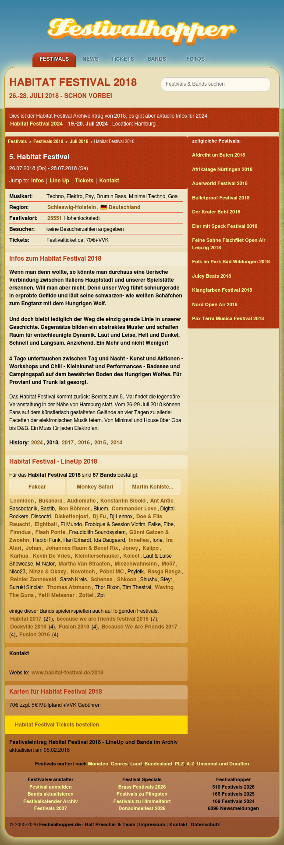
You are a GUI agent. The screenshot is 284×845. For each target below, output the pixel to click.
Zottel (86, 595)
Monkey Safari (95, 486)
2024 (37, 442)
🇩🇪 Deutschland (120, 207)
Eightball (46, 524)
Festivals (54, 59)
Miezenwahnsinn (135, 563)
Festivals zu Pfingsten (142, 794)
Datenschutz (205, 824)
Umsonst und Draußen (223, 763)
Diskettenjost (71, 516)
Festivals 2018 (48, 142)
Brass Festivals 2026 (142, 787)
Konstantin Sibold (123, 500)
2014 (116, 442)
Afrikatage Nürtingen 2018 (222, 169)
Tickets (122, 59)
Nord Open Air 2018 (214, 304)
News (90, 59)
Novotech (83, 571)
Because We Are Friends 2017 (140, 626)
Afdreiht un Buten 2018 (218, 155)
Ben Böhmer (74, 508)
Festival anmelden (50, 787)
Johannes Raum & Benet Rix (82, 548)
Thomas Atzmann (69, 587)
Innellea (139, 540)
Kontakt (109, 180)
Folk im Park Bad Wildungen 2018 (231, 261)
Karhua (19, 556)
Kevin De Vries (51, 556)
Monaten (98, 763)
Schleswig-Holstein (71, 207)
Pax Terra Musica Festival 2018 (228, 318)
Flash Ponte (50, 532)
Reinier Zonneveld (33, 579)
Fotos (195, 59)
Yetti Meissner (56, 595)
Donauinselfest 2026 (141, 808)
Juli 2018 (79, 142)
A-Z (190, 763)
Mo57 (168, 563)
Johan (34, 548)
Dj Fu (99, 516)
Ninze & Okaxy (47, 571)
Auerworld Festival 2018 (220, 183)
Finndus (20, 532)
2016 (84, 442)
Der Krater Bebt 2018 (216, 212)
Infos (37, 180)
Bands (156, 59)
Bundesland (158, 763)
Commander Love (134, 508)
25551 (54, 218)
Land (136, 763)
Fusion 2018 (74, 626)
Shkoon (126, 579)
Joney (130, 548)
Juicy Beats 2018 (211, 276)
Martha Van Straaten (84, 563)
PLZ (179, 763)
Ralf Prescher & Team (110, 824)
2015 (100, 442)
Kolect (131, 556)
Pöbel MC (111, 571)
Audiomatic (81, 500)
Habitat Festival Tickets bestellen (57, 724)
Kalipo (150, 548)
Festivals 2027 (50, 808)
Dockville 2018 (28, 626)
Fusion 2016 (34, 634)
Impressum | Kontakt (163, 824)
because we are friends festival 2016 (103, 619)
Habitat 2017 (26, 619)
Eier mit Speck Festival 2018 (224, 226)
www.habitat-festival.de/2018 (67, 672)
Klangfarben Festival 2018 (222, 290)
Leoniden (22, 500)
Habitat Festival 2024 (36, 123)
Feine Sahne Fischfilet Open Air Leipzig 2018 (228, 244)
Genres (119, 763)
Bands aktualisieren (51, 794)
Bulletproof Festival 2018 (220, 198)
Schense (102, 579)
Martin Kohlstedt (153, 486)
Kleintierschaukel (97, 556)
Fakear (37, 486)
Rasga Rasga (164, 571)
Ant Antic (162, 500)
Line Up (59, 180)
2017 (68, 442)
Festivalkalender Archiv (50, 801)
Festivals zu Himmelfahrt (141, 801)
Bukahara (51, 500)
